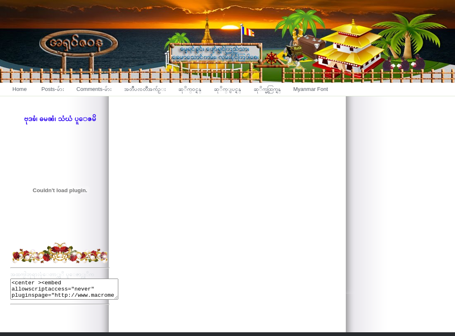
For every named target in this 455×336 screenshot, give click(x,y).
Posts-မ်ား (52, 89)
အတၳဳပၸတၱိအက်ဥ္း (145, 89)
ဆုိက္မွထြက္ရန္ (267, 89)
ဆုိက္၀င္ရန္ (189, 89)
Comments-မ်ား (94, 89)
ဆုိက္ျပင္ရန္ (227, 89)
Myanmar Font (310, 89)
